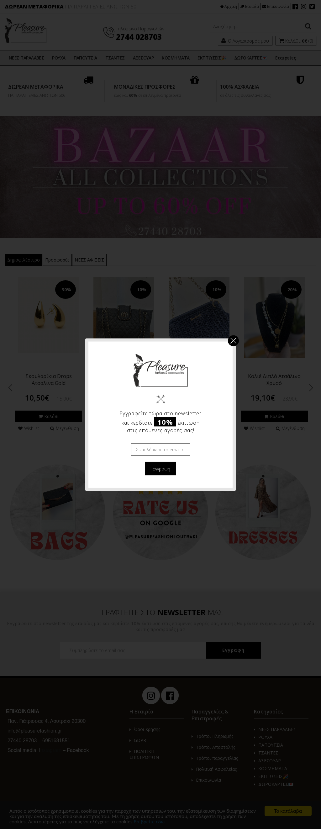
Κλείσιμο (233, 340)
